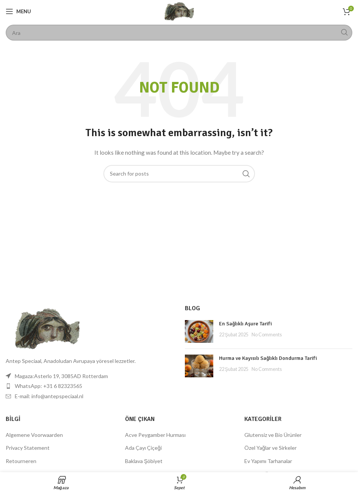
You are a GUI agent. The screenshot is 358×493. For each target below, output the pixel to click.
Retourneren (21, 461)
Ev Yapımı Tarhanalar (268, 461)
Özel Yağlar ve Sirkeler (270, 447)
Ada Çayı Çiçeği (143, 447)
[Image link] (47, 328)
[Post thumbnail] (199, 331)
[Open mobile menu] (18, 11)
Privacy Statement (28, 447)
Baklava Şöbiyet (144, 461)
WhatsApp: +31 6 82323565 (48, 386)
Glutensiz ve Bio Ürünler (273, 435)
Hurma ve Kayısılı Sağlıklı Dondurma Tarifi (268, 358)
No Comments (267, 335)
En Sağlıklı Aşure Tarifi (245, 323)
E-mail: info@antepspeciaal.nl (49, 396)
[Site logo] (179, 11)
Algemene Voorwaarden (34, 435)
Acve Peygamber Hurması (155, 435)
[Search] (179, 33)
